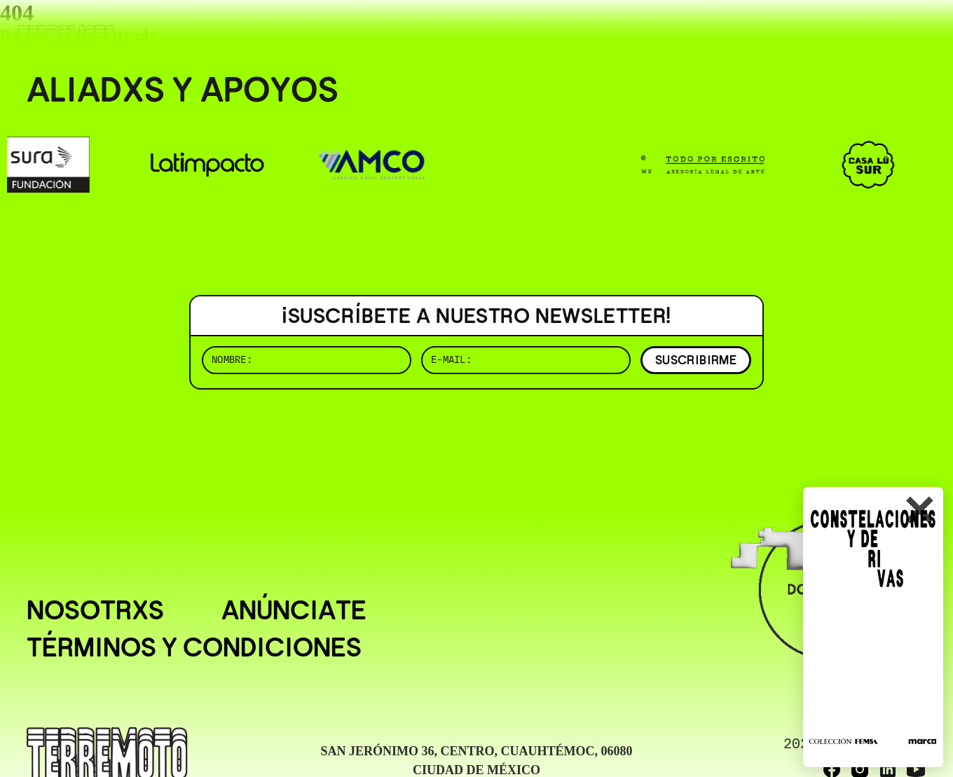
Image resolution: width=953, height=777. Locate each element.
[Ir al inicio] (67, 39)
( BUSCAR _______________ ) (694, 31)
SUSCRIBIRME (695, 360)
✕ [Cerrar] (918, 511)
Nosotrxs (95, 610)
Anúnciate (293, 610)
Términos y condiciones (194, 647)
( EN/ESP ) (876, 31)
